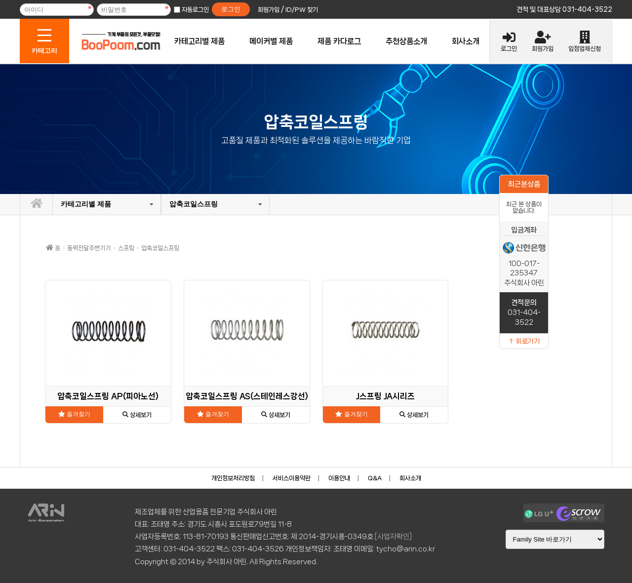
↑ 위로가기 (524, 341)
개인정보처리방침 (233, 478)
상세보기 (137, 415)
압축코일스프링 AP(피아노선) (107, 396)
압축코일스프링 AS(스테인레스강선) (247, 396)
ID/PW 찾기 (301, 9)
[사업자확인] (393, 537)
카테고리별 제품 (199, 41)
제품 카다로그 (339, 41)
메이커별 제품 (271, 41)
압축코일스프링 (193, 204)
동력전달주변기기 (89, 248)
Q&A (375, 478)
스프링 (126, 248)
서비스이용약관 (292, 478)
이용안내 (339, 478)
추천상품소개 (406, 41)
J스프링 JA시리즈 (385, 396)
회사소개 (465, 41)
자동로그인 (195, 9)
